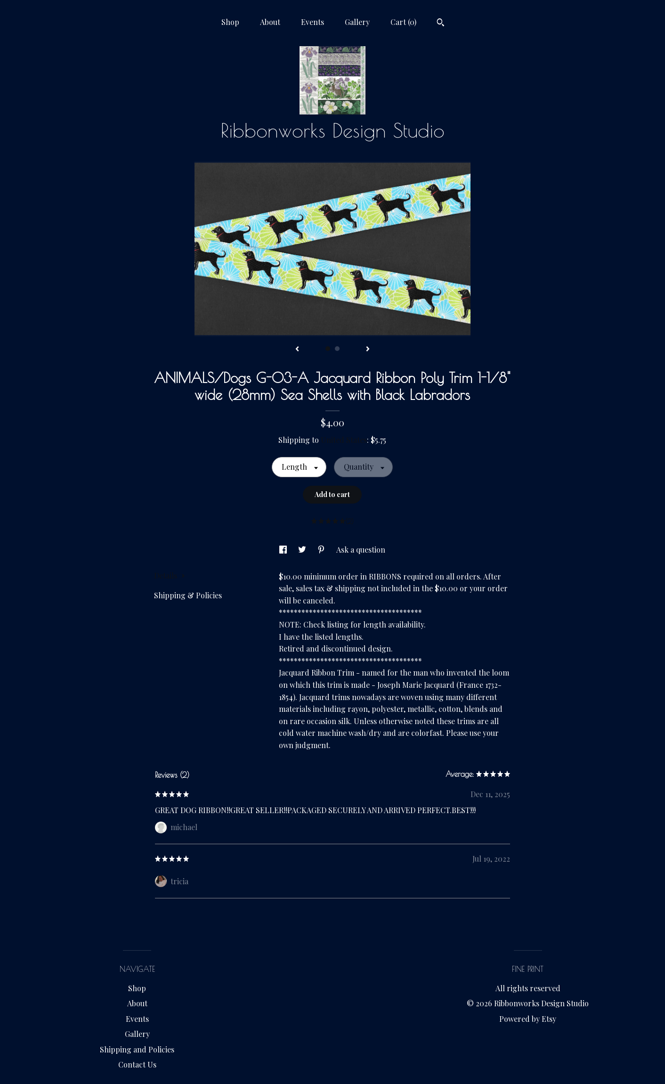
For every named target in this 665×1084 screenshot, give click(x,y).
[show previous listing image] (297, 349)
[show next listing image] (367, 349)
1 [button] (327, 348)
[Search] (440, 23)
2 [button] (337, 348)
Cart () (403, 22)
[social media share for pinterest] (322, 549)
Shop (230, 22)
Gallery (357, 22)
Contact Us (137, 1064)
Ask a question (360, 549)
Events (312, 22)
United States (344, 440)
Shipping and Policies (137, 1049)
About (270, 22)
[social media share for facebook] (284, 549)
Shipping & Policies (188, 595)
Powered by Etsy (527, 1019)
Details (169, 575)
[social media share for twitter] (303, 549)
